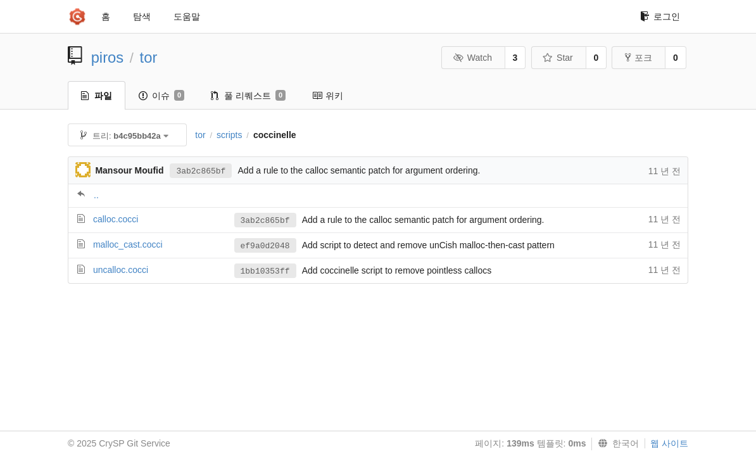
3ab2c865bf (200, 171)
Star (558, 58)
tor (149, 57)
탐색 (142, 16)
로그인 (660, 16)
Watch (472, 58)
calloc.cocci (116, 219)
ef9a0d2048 (265, 246)
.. (96, 195)
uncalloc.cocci (120, 270)
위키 (327, 96)
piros (107, 57)
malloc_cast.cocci (128, 244)
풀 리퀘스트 (248, 95)
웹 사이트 (669, 443)
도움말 (186, 16)
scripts (229, 135)
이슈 (161, 95)
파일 (96, 96)
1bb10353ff (265, 271)
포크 (638, 58)
